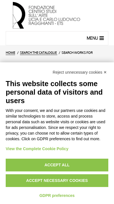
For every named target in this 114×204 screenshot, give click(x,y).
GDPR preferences (57, 195)
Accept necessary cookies (57, 180)
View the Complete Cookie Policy (37, 148)
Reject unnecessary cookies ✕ (80, 72)
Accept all (57, 165)
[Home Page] (57, 15)
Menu (96, 38)
